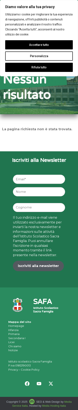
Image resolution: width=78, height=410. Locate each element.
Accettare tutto (39, 44)
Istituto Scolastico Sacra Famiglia (45, 310)
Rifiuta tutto (39, 67)
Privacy (13, 369)
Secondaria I (16, 338)
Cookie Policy (30, 369)
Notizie (13, 350)
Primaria (14, 334)
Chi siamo (14, 346)
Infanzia (13, 330)
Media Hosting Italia (54, 405)
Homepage (16, 325)
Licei (11, 342)
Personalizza (39, 56)
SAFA (42, 302)
